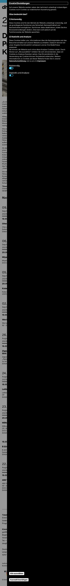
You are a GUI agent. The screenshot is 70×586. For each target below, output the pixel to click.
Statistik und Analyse (19, 73)
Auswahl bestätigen (19, 580)
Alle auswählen (16, 573)
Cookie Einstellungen (19, 3)
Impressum (41, 61)
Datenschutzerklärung (17, 61)
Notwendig (14, 66)
